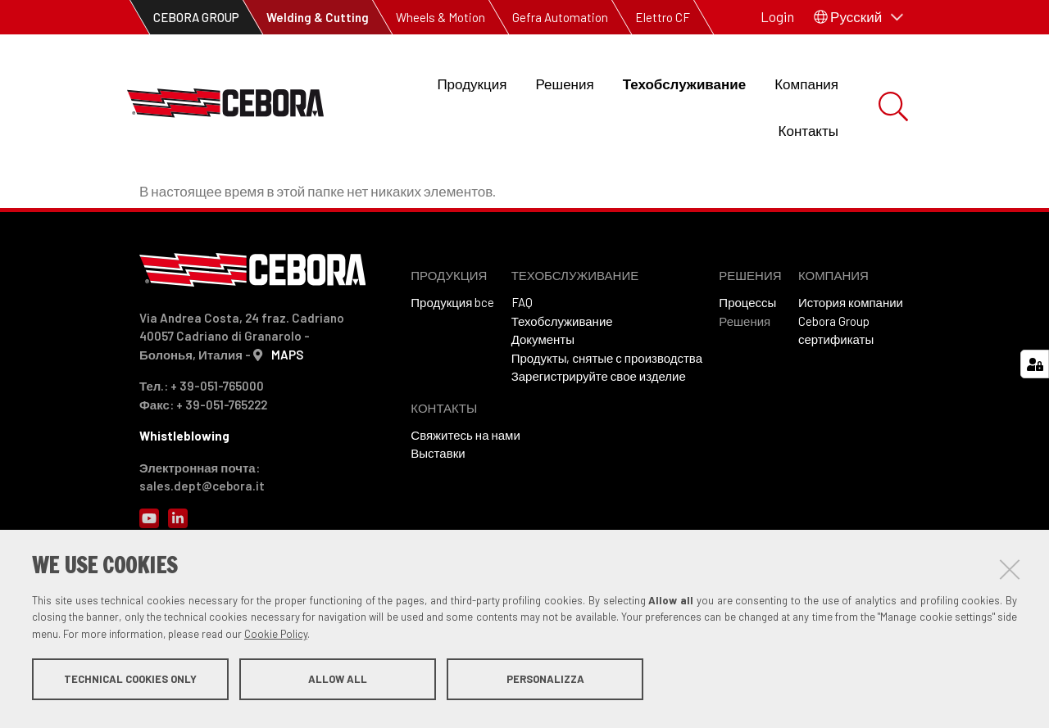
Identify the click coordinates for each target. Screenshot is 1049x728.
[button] (858, 17)
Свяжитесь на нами (465, 528)
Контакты (808, 130)
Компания (806, 83)
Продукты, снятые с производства (606, 451)
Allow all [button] (337, 685)
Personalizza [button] (545, 685)
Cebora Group (834, 414)
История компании (850, 395)
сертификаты (836, 432)
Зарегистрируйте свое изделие (598, 469)
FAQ (522, 395)
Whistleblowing (184, 529)
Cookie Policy (275, 640)
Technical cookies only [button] (130, 685)
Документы (542, 432)
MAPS (287, 448)
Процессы (747, 395)
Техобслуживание (685, 83)
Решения (564, 83)
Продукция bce (452, 395)
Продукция (471, 83)
